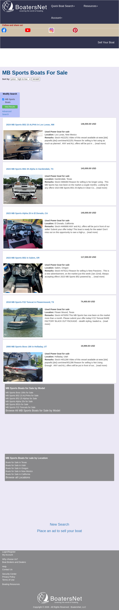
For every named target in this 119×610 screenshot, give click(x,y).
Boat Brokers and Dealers (14, 562)
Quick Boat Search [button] (63, 6)
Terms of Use (8, 580)
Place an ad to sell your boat (59, 531)
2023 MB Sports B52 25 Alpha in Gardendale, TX (29, 169)
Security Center (9, 574)
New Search (59, 524)
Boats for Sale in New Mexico (19, 471)
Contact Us (7, 569)
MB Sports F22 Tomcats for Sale (20, 407)
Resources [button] (91, 6)
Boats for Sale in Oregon (17, 468)
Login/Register (9, 552)
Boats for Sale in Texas (16, 462)
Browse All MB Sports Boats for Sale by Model (33, 410)
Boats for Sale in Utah (16, 465)
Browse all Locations (18, 477)
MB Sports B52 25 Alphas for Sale (21, 398)
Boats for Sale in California (18, 474)
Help (4, 566)
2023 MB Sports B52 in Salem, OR (22, 258)
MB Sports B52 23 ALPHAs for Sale (22, 395)
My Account (7, 555)
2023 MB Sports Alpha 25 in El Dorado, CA (27, 213)
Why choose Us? (10, 559)
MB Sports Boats (8, 100)
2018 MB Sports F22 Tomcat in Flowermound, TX (30, 302)
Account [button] (56, 17)
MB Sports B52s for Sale (17, 404)
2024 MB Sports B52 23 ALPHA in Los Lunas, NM (30, 124)
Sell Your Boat (106, 42)
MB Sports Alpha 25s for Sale (19, 401)
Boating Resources (11, 584)
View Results (10, 107)
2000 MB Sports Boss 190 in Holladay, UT (26, 346)
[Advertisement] (59, 58)
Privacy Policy (8, 577)
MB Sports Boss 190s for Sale (19, 392)
